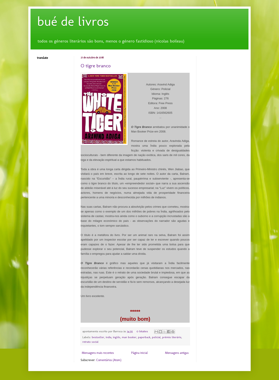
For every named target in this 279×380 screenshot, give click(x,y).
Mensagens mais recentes (98, 353)
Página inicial (139, 353)
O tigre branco (96, 66)
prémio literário (171, 337)
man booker (129, 337)
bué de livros (73, 21)
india (108, 337)
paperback (144, 337)
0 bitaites (142, 331)
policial (156, 337)
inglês (116, 337)
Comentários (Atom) (108, 360)
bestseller (98, 337)
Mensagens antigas (177, 353)
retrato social (90, 341)
